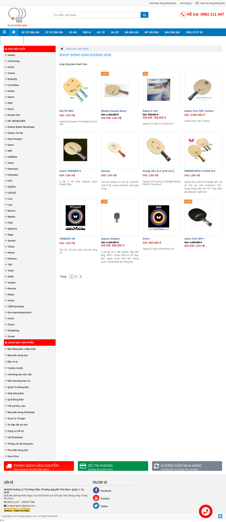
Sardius (105, 170)
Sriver (146, 238)
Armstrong (12, 61)
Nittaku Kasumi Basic (114, 110)
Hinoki (10, 252)
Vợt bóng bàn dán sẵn (18, 374)
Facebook (102, 490)
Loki (8, 204)
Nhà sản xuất (15, 49)
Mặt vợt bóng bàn (30, 32)
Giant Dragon (13, 138)
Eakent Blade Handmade (20, 126)
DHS (8, 103)
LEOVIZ (10, 192)
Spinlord (11, 228)
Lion (8, 198)
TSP (8, 264)
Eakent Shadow (110, 238)
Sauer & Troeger (15, 418)
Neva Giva (12, 456)
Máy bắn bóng (152, 32)
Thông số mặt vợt (11, 40)
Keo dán (73, 32)
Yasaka (10, 282)
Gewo (9, 144)
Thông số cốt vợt (194, 32)
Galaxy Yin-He (14, 132)
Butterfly (11, 79)
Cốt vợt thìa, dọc (15, 405)
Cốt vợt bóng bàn (54, 32)
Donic (9, 109)
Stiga (9, 234)
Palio (9, 222)
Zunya (9, 324)
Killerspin (11, 168)
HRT (8, 150)
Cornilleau (12, 85)
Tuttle (9, 270)
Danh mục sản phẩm (19, 342)
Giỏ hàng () (186, 3)
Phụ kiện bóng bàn (16, 450)
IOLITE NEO (66, 110)
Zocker (10, 336)
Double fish (12, 115)
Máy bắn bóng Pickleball (20, 412)
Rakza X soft (150, 110)
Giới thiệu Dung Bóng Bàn (163, 3)
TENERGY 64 (67, 238)
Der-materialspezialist (18, 312)
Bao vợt (115, 32)
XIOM (9, 276)
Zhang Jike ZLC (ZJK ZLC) (158, 170)
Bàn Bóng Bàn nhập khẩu (20, 348)
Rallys (9, 294)
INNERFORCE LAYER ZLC (199, 170)
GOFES (10, 186)
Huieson (11, 258)
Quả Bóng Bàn (14, 399)
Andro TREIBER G (70, 170)
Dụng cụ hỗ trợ (14, 431)
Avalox (10, 73)
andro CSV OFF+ (194, 238)
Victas (9, 300)
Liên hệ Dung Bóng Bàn (210, 3)
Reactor (10, 288)
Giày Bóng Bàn (14, 393)
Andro (9, 67)
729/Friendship (14, 306)
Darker (10, 91)
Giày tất (101, 32)
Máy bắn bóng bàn (16, 355)
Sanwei (10, 240)
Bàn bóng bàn (131, 32)
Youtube (101, 498)
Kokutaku (11, 174)
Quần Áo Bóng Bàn (17, 387)
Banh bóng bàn (172, 32)
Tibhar (9, 246)
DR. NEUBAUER (15, 120)
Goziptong (12, 330)
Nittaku (10, 216)
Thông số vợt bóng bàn (19, 443)
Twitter (100, 505)
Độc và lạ (11, 361)
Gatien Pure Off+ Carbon (199, 110)
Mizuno (10, 210)
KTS (8, 180)
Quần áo (87, 32)
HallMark (11, 156)
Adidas (10, 55)
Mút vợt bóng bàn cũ (17, 380)
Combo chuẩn (14, 368)
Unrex (9, 318)
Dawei (9, 97)
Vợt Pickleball (14, 437)
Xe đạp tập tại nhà (16, 424)
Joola (9, 162)
